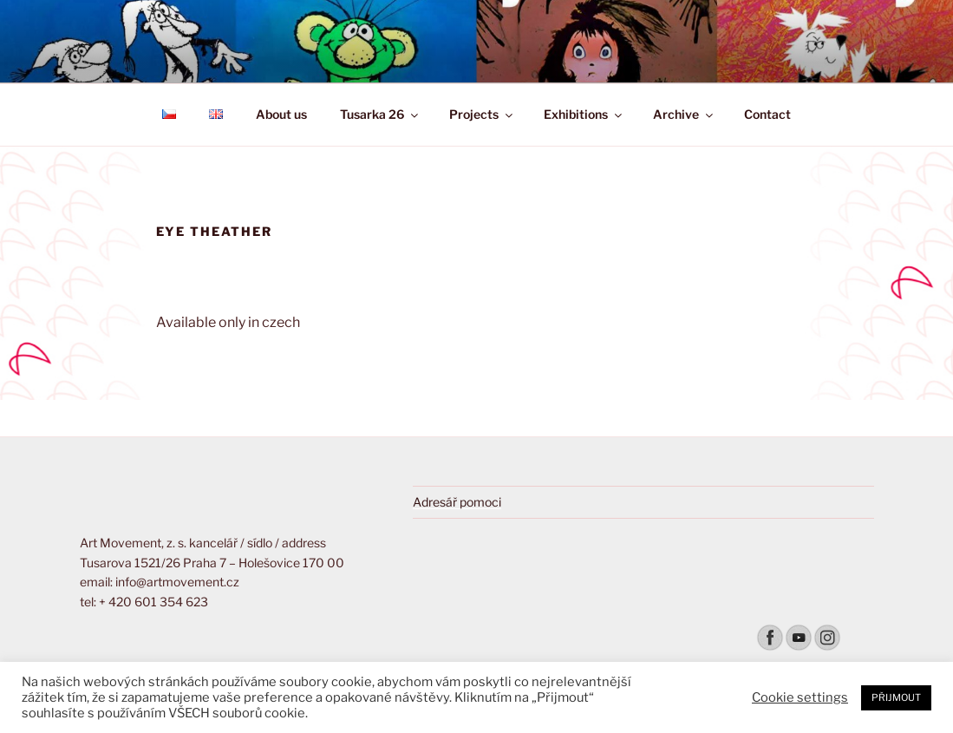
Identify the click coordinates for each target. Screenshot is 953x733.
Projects (482, 114)
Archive (684, 114)
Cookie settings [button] (800, 697)
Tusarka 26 (380, 114)
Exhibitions (584, 114)
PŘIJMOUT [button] (896, 697)
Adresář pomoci (457, 501)
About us (281, 114)
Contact (767, 114)
